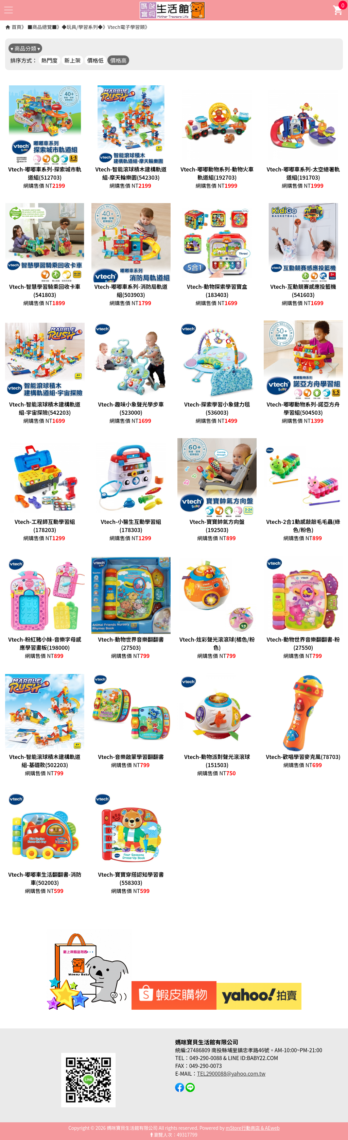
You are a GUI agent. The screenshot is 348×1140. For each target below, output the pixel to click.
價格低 (95, 60)
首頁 (16, 26)
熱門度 (49, 60)
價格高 (118, 60)
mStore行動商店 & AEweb (253, 1127)
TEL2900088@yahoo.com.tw (231, 1073)
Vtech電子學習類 (126, 26)
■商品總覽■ (42, 26)
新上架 (72, 60)
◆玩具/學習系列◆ (82, 26)
